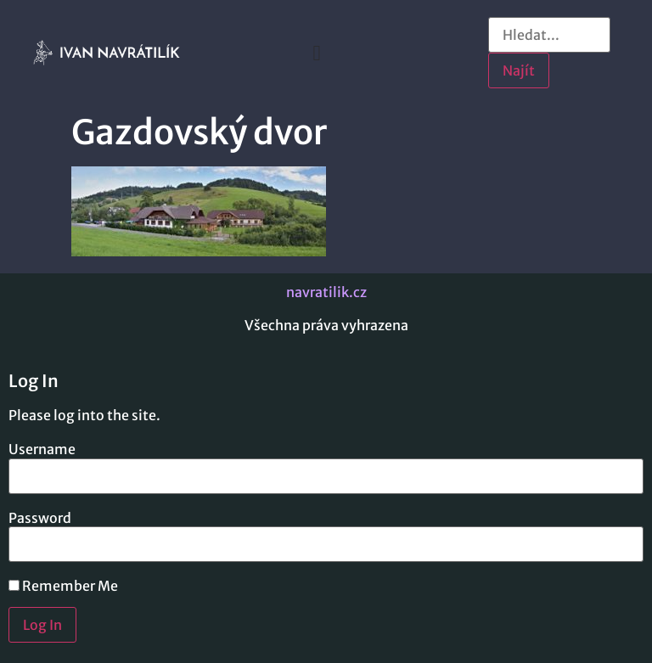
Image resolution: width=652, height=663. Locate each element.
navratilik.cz (326, 292)
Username (42, 449)
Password (39, 518)
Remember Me (63, 586)
